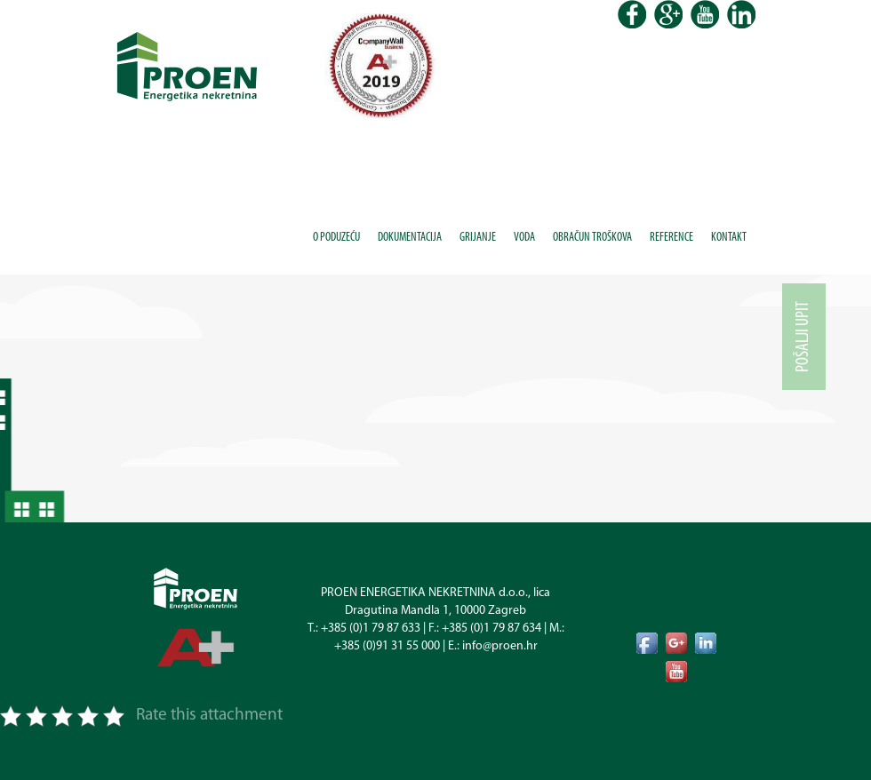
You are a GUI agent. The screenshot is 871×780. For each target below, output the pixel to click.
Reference (671, 237)
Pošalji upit (803, 336)
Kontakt (729, 237)
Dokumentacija (410, 237)
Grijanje (477, 237)
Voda (524, 237)
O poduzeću (336, 237)
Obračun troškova (592, 237)
